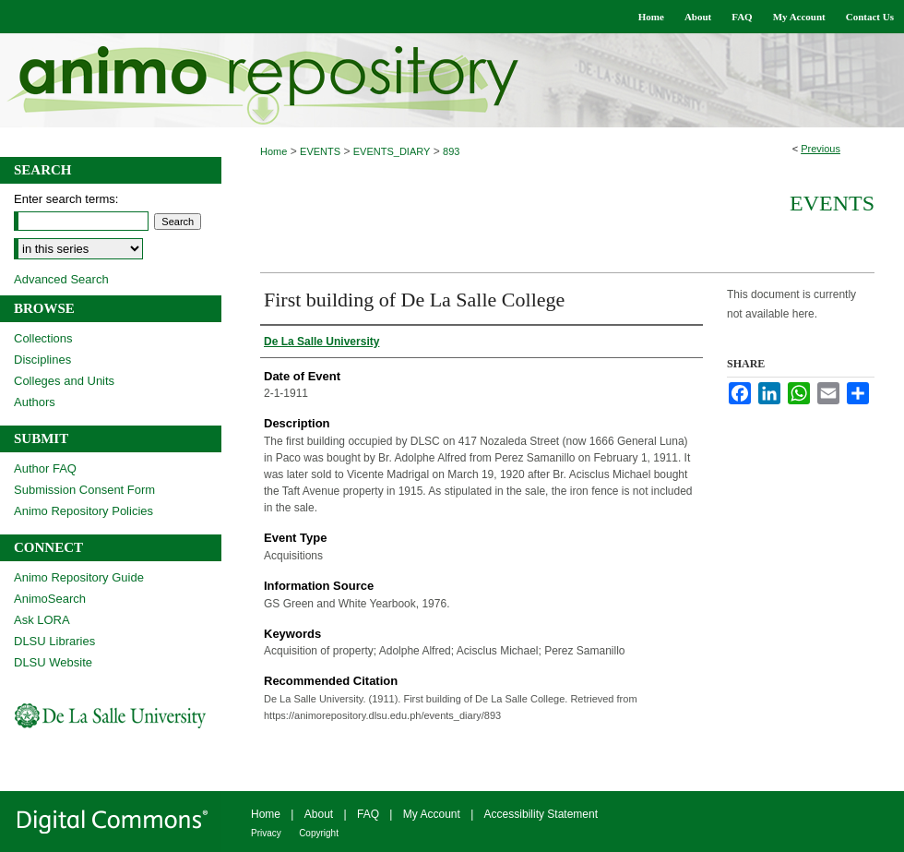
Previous (820, 148)
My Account (431, 814)
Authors (34, 402)
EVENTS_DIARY (392, 151)
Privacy (266, 833)
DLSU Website (53, 662)
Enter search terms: (66, 199)
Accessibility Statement (541, 814)
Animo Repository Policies (83, 511)
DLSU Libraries (54, 641)
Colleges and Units (64, 381)
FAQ (368, 814)
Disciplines (42, 359)
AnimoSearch (50, 599)
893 (451, 151)
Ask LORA (42, 620)
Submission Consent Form (84, 490)
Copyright (319, 833)
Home (273, 151)
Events (832, 203)
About (318, 814)
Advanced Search (61, 279)
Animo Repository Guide (79, 577)
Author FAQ (45, 468)
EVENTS (320, 151)
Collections (43, 338)
